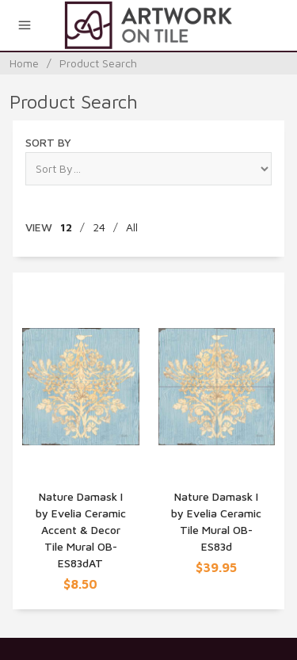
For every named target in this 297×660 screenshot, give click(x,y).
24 (99, 227)
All (132, 227)
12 (66, 227)
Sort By (48, 142)
